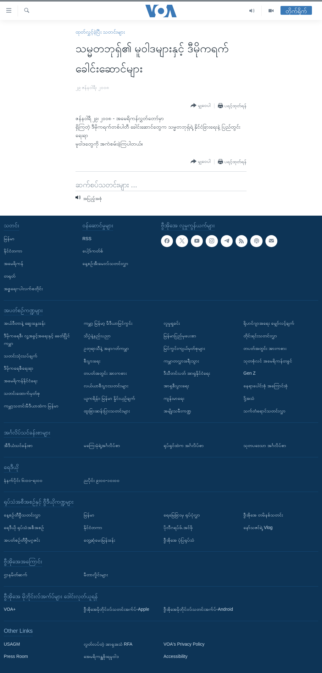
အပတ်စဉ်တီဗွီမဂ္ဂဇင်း (22, 539)
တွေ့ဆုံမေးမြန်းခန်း (99, 539)
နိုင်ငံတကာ (13, 250)
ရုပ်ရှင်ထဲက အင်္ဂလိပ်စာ (184, 445)
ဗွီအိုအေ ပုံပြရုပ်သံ (179, 539)
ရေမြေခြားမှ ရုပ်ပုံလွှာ (182, 514)
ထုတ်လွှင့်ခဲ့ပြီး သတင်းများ (100, 32)
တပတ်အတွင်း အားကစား (105, 373)
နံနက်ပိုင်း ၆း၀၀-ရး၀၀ (23, 480)
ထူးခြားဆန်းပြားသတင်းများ (107, 410)
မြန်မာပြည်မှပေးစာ (180, 335)
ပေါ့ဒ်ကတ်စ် (92, 250)
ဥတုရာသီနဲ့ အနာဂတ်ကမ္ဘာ (106, 348)
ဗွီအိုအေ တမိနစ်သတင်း (263, 514)
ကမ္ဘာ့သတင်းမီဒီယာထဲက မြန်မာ (31, 405)
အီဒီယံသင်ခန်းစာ (18, 445)
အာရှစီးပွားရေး (176, 385)
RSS (87, 238)
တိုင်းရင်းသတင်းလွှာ (260, 335)
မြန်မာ (9, 238)
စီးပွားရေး (92, 360)
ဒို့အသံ (248, 398)
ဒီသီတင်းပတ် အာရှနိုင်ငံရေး (187, 373)
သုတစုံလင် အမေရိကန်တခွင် (267, 360)
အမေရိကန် (13, 263)
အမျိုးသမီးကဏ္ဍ (177, 410)
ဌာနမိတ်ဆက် (15, 574)
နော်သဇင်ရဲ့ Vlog (258, 527)
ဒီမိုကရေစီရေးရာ (18, 368)
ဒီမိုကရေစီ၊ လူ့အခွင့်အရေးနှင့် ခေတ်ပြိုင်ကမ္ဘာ (37, 339)
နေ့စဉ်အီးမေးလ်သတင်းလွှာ (105, 263)
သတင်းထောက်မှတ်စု (22, 393)
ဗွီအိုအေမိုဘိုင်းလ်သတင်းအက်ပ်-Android (198, 609)
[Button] (201, 106)
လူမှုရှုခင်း (172, 323)
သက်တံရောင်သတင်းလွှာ (264, 410)
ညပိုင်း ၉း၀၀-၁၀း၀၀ (101, 480)
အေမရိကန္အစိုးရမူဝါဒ (101, 656)
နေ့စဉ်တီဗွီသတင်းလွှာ (22, 514)
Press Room (16, 656)
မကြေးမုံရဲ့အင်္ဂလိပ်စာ (102, 445)
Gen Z (249, 373)
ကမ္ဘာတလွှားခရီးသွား (181, 360)
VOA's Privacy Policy (184, 643)
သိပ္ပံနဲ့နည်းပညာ (97, 335)
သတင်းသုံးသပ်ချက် (20, 355)
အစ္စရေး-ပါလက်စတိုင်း (23, 288)
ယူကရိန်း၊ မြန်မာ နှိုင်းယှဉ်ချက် (109, 398)
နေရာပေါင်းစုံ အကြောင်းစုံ (265, 385)
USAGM (12, 643)
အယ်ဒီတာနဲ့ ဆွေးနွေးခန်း (24, 323)
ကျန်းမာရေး (174, 398)
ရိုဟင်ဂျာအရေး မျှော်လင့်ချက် (268, 323)
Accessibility (175, 656)
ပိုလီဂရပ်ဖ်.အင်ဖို (178, 527)
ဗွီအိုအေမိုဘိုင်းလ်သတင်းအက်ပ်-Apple (116, 609)
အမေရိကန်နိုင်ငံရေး (20, 380)
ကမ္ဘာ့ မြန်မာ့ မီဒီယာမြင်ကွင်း (108, 323)
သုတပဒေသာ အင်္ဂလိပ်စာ (264, 445)
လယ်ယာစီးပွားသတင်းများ (106, 385)
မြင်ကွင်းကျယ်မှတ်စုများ (184, 348)
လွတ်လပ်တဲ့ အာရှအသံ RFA (108, 643)
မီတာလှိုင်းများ (96, 574)
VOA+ (10, 609)
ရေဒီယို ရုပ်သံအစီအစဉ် (24, 527)
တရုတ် (9, 276)
